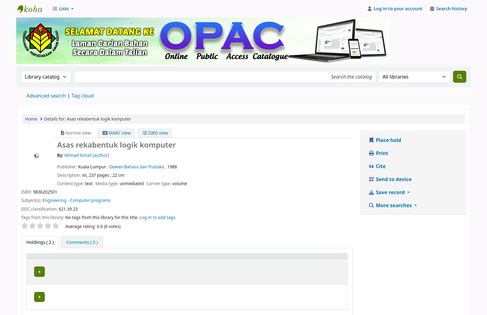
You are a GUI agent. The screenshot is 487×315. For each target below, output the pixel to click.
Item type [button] (40, 259)
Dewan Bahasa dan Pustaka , (138, 167)
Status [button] (322, 259)
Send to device (390, 179)
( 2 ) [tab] (40, 242)
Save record (387, 192)
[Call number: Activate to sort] (216, 259)
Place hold (384, 140)
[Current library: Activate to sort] (124, 259)
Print (378, 153)
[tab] (82, 242)
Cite (377, 166)
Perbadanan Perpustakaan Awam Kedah (32, 8)
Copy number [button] (274, 259)
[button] (63, 9)
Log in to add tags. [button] (157, 217)
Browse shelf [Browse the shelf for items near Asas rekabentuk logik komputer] (219, 271)
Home (31, 119)
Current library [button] (90, 259)
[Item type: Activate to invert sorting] (49, 259)
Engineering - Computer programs (77, 200)
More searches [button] (390, 205)
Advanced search (46, 95)
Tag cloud (82, 95)
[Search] (459, 77)
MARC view (116, 133)
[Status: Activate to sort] (329, 259)
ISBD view (155, 133)
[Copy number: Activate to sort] (284, 259)
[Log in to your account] (395, 9)
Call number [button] (191, 259)
